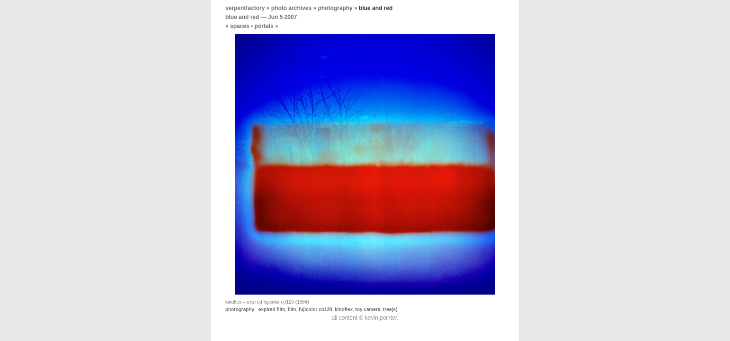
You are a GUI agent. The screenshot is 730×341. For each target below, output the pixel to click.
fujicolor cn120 (315, 309)
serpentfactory (245, 8)
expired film (271, 309)
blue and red (242, 17)
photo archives (291, 8)
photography (335, 8)
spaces (239, 26)
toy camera (368, 309)
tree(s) (390, 309)
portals (264, 26)
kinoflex (344, 309)
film (292, 309)
